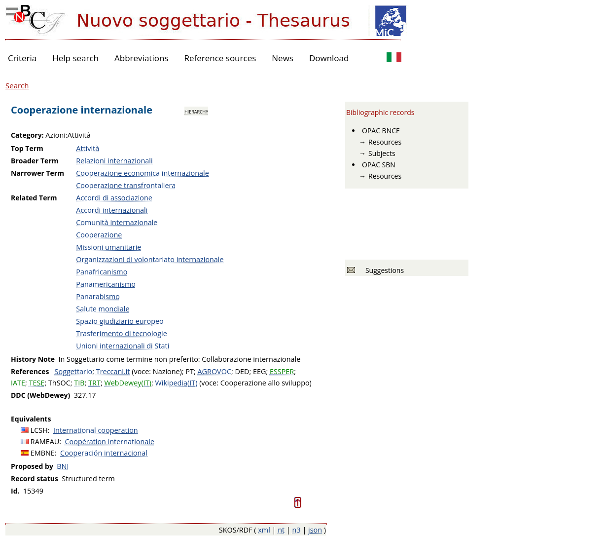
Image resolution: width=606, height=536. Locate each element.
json (315, 530)
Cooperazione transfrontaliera (126, 185)
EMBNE (43, 453)
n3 (296, 530)
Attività (87, 148)
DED (242, 371)
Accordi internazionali (111, 210)
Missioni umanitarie (108, 247)
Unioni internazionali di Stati (122, 345)
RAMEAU (45, 441)
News (282, 58)
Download (329, 58)
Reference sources (220, 58)
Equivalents (31, 418)
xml (264, 530)
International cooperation (95, 430)
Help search (75, 58)
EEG (259, 371)
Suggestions (383, 270)
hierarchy (196, 111)
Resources (384, 142)
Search (17, 85)
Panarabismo (98, 296)
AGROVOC (214, 371)
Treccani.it (113, 371)
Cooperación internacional (103, 453)
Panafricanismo (101, 271)
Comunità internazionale (116, 222)
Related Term (34, 197)
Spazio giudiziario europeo (119, 321)
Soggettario (74, 371)
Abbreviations (141, 58)
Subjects (381, 153)
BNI (63, 466)
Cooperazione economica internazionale (142, 173)
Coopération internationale (109, 441)
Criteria (22, 58)
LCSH (39, 430)
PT (189, 371)
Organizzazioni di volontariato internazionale (149, 259)
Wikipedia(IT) (176, 382)
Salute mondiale (102, 308)
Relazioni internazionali (114, 160)
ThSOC (59, 382)
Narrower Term (37, 173)
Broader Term (35, 160)
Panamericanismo (106, 284)
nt (281, 530)
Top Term (27, 148)
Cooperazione (99, 234)
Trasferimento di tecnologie (121, 333)
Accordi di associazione (114, 197)
